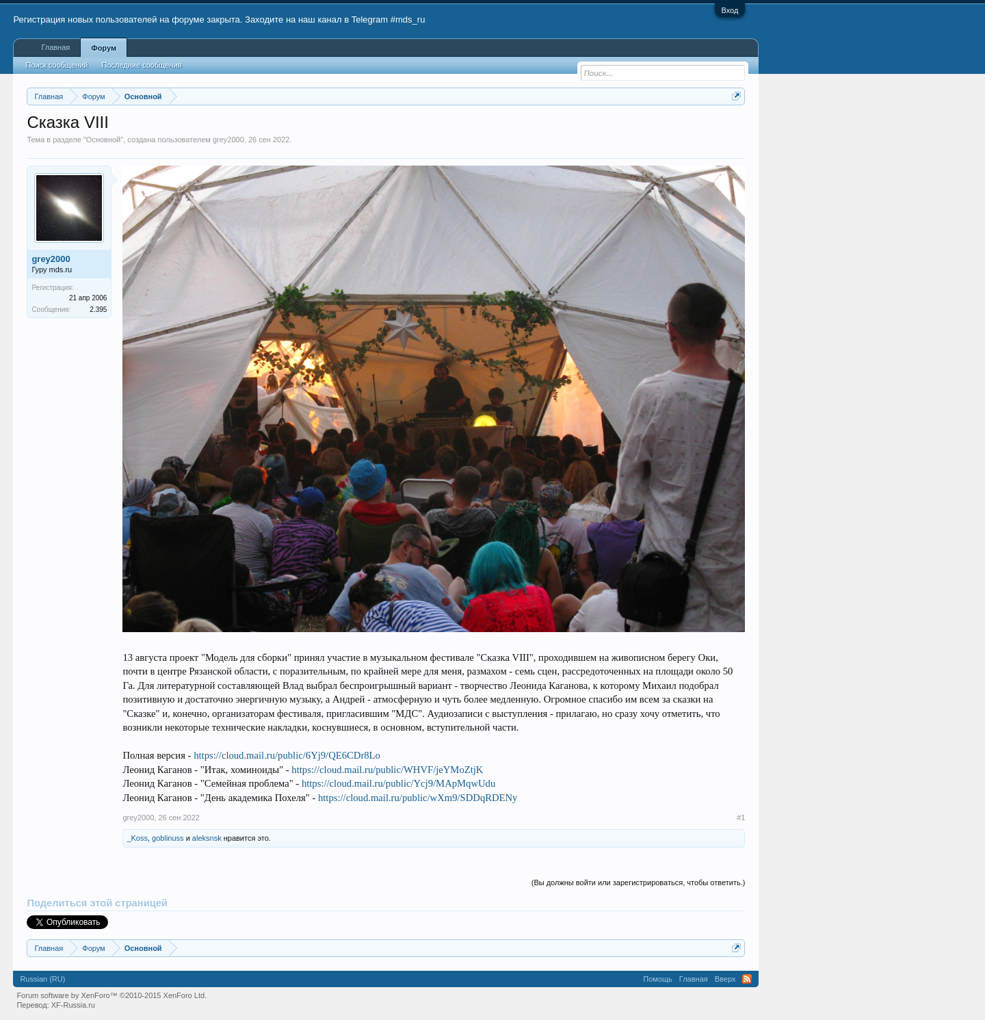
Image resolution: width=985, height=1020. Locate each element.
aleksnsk (207, 838)
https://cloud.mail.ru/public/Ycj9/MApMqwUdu (398, 783)
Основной (103, 139)
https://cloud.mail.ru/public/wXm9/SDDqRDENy (418, 797)
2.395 (98, 309)
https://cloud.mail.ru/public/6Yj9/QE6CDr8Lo (287, 755)
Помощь (657, 979)
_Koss (137, 838)
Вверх (725, 979)
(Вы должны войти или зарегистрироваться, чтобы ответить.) (638, 882)
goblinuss (167, 838)
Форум (103, 48)
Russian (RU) (42, 979)
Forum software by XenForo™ (111, 995)
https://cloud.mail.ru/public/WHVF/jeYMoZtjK (387, 769)
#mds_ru (408, 19)
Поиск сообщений (56, 65)
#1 (741, 817)
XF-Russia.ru (73, 1005)
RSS (747, 979)
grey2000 (228, 139)
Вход (730, 10)
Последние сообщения (142, 65)
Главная (55, 47)
